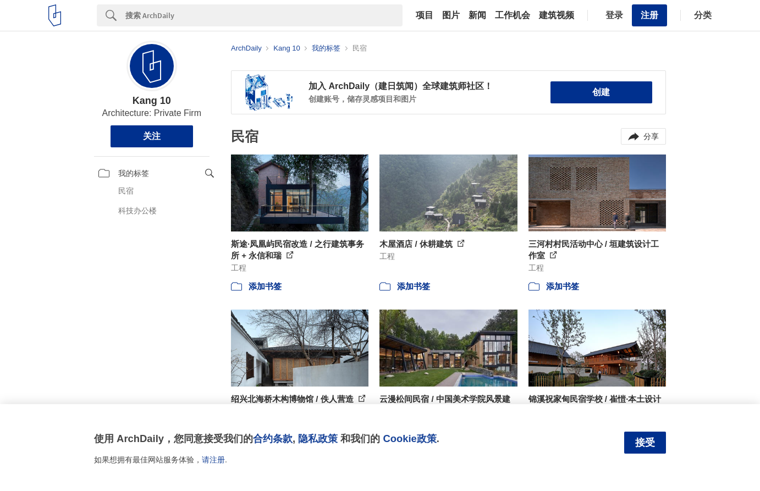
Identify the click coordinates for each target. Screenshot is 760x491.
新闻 (477, 15)
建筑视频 (556, 15)
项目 (424, 15)
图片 (451, 15)
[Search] (264, 15)
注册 (649, 15)
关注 (152, 136)
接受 (645, 442)
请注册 (213, 459)
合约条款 (273, 438)
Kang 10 (152, 100)
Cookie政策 (409, 438)
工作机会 (512, 15)
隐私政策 (318, 438)
